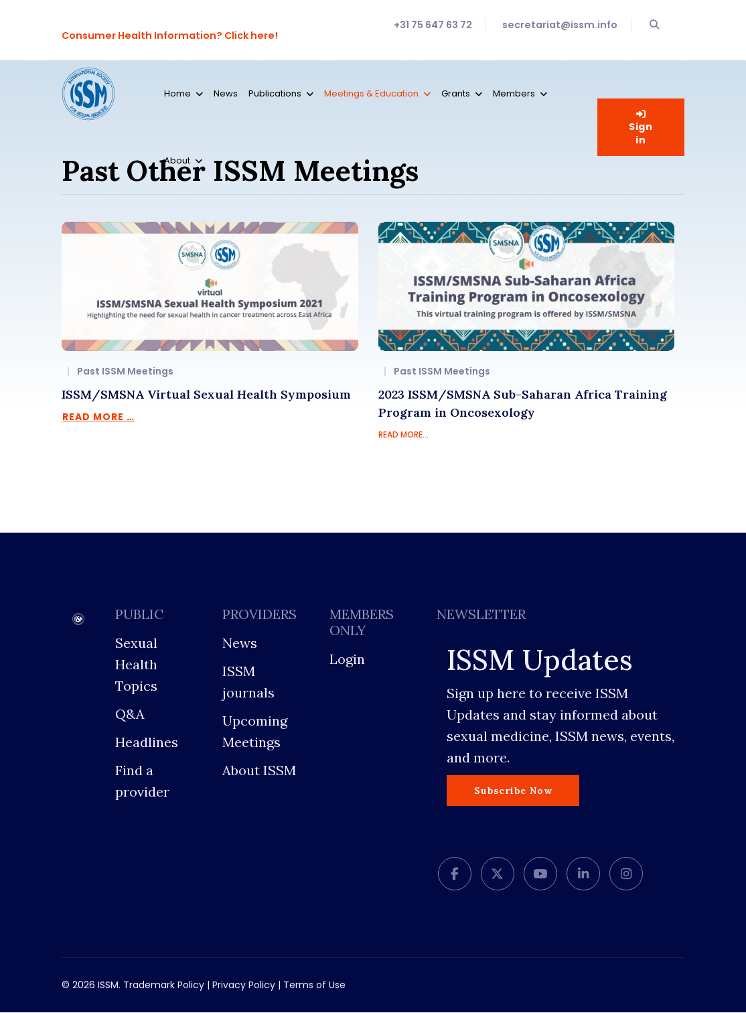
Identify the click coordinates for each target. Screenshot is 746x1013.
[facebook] (454, 874)
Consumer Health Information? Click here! (170, 35)
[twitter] (497, 874)
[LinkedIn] (583, 874)
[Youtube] (540, 874)
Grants (455, 93)
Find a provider (142, 781)
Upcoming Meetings (254, 732)
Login (347, 659)
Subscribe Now (513, 791)
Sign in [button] (641, 128)
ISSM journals (248, 682)
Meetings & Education (371, 93)
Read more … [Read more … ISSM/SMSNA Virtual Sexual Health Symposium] (98, 416)
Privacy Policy (243, 985)
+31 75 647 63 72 (433, 24)
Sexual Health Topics (136, 665)
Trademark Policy (163, 985)
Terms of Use (314, 985)
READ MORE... (403, 435)
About (177, 160)
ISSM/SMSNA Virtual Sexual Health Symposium (206, 395)
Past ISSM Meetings (125, 372)
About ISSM (259, 770)
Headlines (146, 742)
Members (514, 93)
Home (177, 93)
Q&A (130, 714)
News (226, 93)
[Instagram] (626, 874)
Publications (274, 93)
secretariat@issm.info (559, 24)
